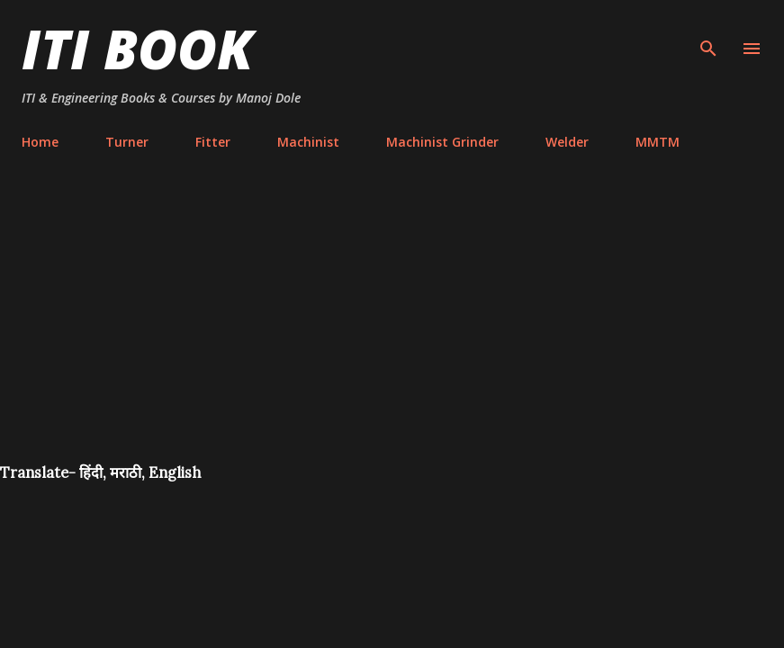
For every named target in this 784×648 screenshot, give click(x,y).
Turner (127, 141)
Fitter (212, 141)
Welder (567, 141)
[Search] (708, 32)
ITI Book (137, 49)
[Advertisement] (392, 328)
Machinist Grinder (442, 141)
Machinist (308, 141)
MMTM (657, 141)
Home (40, 141)
